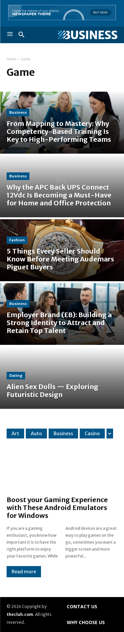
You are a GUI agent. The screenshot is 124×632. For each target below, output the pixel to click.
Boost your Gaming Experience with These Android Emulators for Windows (57, 508)
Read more (24, 572)
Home (12, 59)
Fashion (17, 240)
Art (15, 433)
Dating (15, 375)
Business (18, 112)
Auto (36, 433)
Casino (92, 433)
